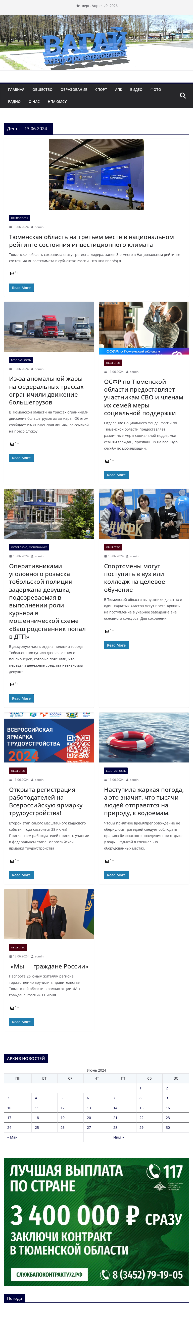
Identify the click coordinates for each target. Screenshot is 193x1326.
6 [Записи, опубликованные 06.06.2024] (88, 1097)
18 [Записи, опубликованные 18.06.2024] (37, 1117)
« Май (12, 1137)
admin (39, 227)
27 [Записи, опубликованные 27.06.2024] (89, 1127)
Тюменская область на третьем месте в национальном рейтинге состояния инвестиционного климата (91, 241)
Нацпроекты (19, 218)
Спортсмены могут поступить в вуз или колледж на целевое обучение (134, 578)
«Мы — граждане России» (48, 966)
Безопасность (21, 360)
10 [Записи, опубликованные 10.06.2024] (9, 1107)
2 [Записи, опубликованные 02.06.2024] (167, 1088)
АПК (118, 89)
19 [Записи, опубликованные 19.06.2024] (63, 1117)
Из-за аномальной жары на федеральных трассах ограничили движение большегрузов (46, 390)
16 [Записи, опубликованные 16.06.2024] (168, 1107)
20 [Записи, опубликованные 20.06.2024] (89, 1117)
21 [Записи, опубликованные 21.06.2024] (115, 1117)
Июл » (118, 1137)
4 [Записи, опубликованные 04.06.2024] (36, 1097)
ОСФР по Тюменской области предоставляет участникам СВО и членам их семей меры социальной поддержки (143, 397)
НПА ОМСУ (57, 101)
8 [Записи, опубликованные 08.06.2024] (140, 1097)
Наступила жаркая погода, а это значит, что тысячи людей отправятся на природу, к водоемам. (144, 801)
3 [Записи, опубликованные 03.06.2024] (8, 1097)
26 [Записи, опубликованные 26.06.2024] (63, 1127)
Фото (156, 89)
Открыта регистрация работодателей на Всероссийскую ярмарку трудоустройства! (45, 801)
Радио (14, 101)
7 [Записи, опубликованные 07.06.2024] (114, 1097)
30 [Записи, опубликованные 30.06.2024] (168, 1127)
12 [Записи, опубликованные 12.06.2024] (63, 1107)
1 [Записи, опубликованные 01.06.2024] (140, 1088)
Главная (16, 89)
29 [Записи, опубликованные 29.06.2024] (141, 1127)
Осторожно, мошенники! (29, 547)
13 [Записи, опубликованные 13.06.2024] (89, 1107)
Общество (42, 89)
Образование (74, 89)
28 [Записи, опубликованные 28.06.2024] (115, 1127)
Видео (136, 89)
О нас (34, 101)
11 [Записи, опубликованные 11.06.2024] (37, 1107)
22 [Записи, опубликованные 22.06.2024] (141, 1117)
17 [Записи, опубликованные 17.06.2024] (9, 1117)
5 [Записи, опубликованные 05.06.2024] (62, 1097)
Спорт (101, 89)
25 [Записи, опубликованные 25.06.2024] (37, 1127)
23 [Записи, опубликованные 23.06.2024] (168, 1117)
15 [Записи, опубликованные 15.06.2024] (141, 1107)
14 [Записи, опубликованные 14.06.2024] (115, 1107)
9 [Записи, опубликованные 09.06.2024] (167, 1097)
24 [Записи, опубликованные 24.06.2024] (9, 1127)
